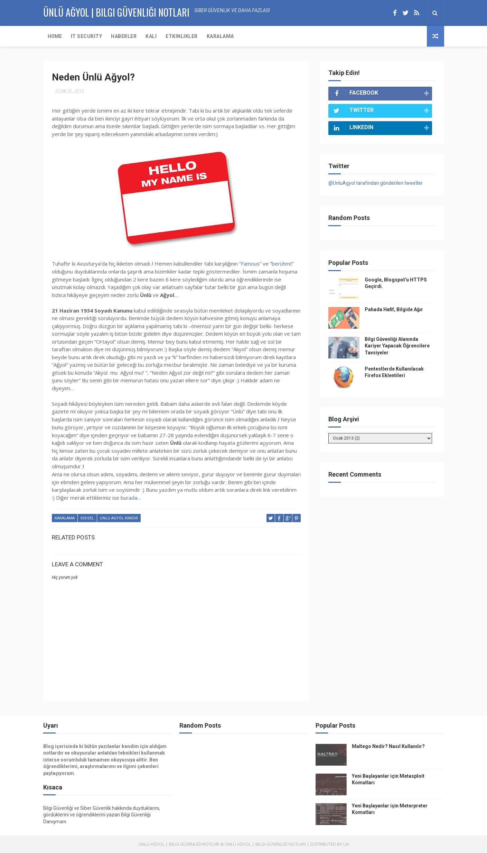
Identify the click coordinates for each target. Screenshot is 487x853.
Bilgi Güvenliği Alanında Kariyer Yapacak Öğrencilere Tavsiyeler (397, 345)
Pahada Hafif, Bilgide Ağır (394, 309)
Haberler (124, 36)
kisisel (87, 518)
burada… (131, 497)
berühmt (282, 263)
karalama (65, 518)
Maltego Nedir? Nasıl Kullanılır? (388, 746)
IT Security (86, 36)
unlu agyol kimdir (119, 518)
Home (55, 36)
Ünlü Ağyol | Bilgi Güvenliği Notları (178, 844)
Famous (250, 263)
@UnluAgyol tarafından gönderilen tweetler (375, 183)
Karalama (220, 36)
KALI (151, 36)
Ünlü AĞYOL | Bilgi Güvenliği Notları (116, 12)
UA (346, 844)
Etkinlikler (182, 36)
